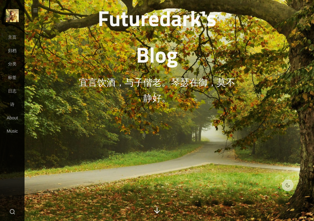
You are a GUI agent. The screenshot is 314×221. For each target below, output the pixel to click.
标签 (12, 77)
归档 (12, 50)
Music (12, 131)
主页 (12, 37)
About (12, 117)
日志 (12, 90)
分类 (12, 63)
